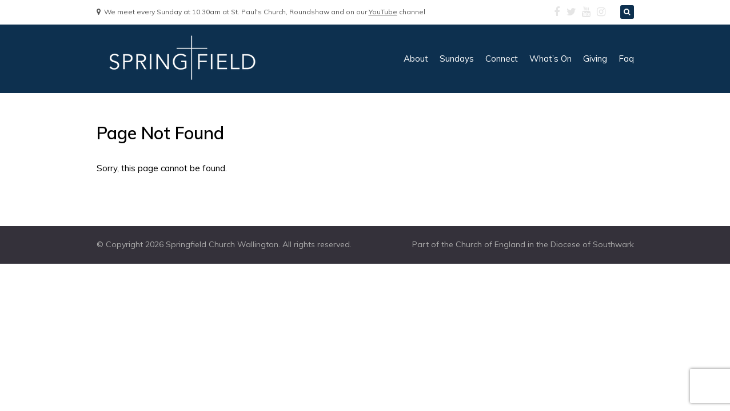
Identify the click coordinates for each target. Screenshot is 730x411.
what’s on (550, 58)
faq (626, 58)
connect (501, 58)
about (416, 58)
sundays (457, 58)
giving (595, 58)
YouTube (383, 11)
